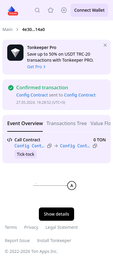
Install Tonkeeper (54, 240)
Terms (11, 227)
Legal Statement (62, 227)
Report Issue (17, 240)
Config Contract (32, 95)
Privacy (31, 227)
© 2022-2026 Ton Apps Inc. (31, 251)
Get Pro (37, 66)
